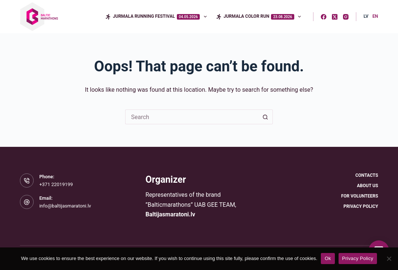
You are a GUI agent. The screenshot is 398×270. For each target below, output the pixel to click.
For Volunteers (359, 196)
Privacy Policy (360, 206)
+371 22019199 (56, 184)
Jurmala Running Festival (157, 16)
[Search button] (265, 116)
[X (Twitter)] (334, 17)
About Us (367, 185)
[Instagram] (346, 17)
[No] (388, 258)
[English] (375, 16)
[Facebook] (323, 17)
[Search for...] (191, 116)
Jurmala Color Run (260, 16)
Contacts (366, 175)
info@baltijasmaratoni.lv (65, 206)
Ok (328, 258)
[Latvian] (366, 16)
